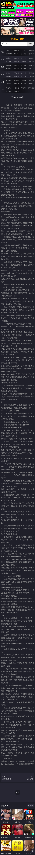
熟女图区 (23, 76)
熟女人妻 (8, 61)
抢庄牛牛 (31, 54)
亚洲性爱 (8, 65)
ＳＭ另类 (31, 61)
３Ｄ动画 (31, 58)
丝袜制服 (16, 61)
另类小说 (16, 84)
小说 (2, 82)
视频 (2, 59)
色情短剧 (16, 91)
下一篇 (27, 777)
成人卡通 (23, 65)
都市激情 (8, 80)
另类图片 (31, 76)
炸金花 (16, 54)
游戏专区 (31, 51)
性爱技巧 (31, 84)
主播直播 (23, 61)
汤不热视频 (31, 88)
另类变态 (31, 69)
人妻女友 (23, 80)
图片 (2, 74)
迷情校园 (8, 84)
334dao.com (18, 39)
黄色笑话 (23, 84)
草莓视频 (23, 88)
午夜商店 (16, 88)
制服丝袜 (8, 69)
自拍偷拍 (16, 58)
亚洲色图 (16, 73)
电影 (2, 67)
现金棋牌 (23, 54)
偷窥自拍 (8, 73)
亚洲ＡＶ (8, 58)
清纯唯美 (16, 76)
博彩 (2, 52)
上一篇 (8, 777)
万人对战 (23, 51)
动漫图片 (31, 73)
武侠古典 (31, 80)
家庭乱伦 (16, 80)
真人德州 (16, 51)
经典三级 (16, 69)
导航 (2, 89)
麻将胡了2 (9, 54)
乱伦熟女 (23, 69)
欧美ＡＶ (23, 58)
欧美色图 (23, 73)
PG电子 (8, 51)
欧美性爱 (31, 65)
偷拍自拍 (16, 65)
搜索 (30, 44)
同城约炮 (8, 88)
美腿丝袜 (8, 76)
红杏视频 (8, 91)
